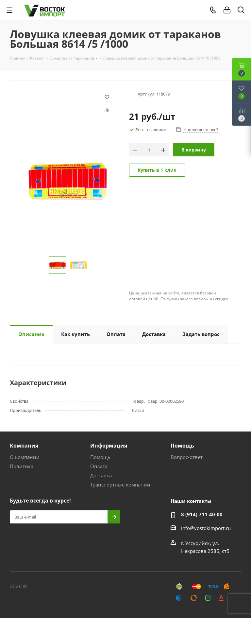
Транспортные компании (120, 484)
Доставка (101, 475)
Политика (21, 466)
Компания (24, 445)
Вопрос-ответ (187, 457)
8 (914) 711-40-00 (202, 514)
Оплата (99, 466)
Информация (108, 445)
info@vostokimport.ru (206, 528)
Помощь (100, 457)
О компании (25, 457)
